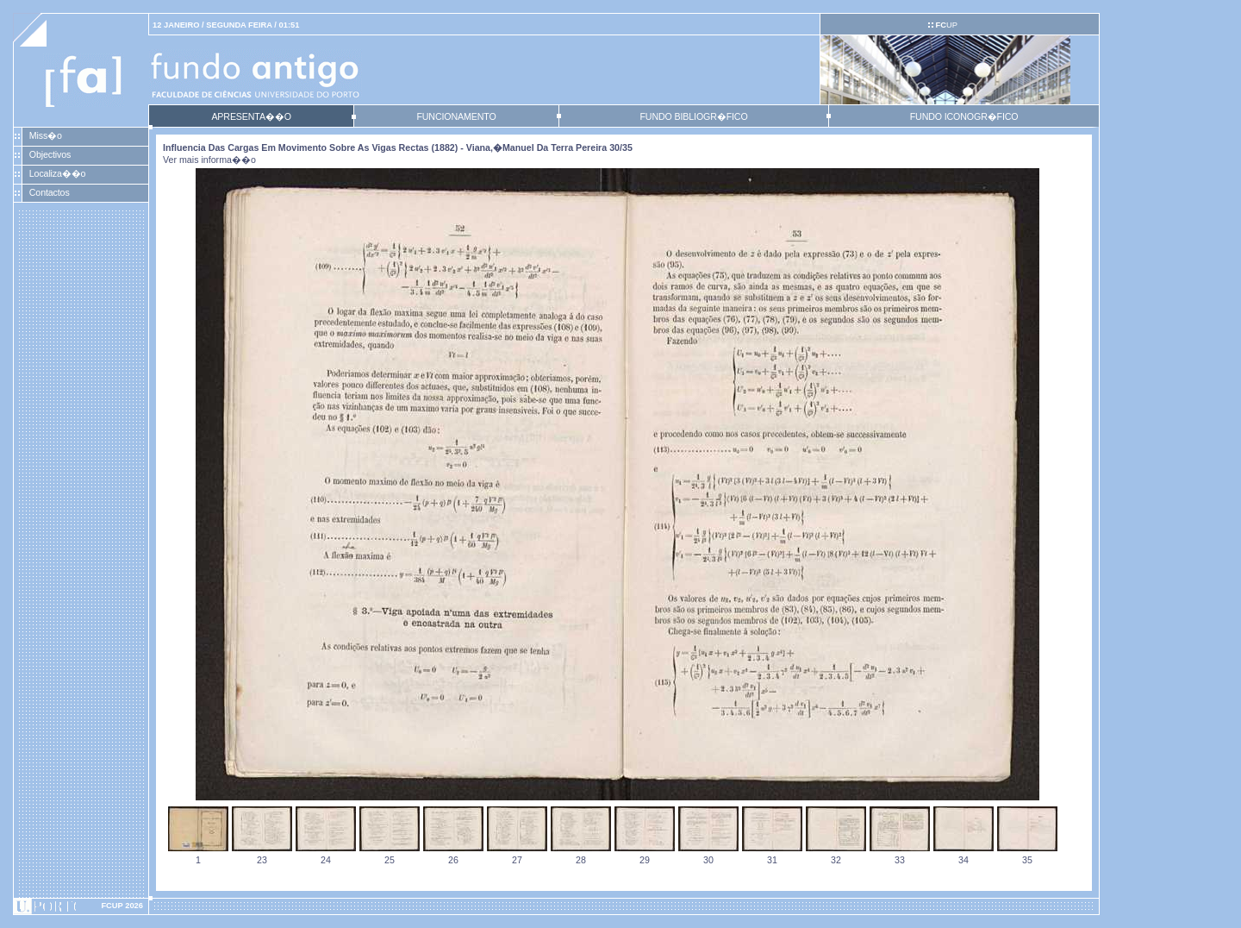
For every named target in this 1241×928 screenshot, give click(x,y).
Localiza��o (57, 173)
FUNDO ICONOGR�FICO (964, 116)
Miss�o (45, 135)
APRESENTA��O (250, 116)
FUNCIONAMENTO (456, 116)
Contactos (49, 192)
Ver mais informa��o (209, 159)
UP (946, 25)
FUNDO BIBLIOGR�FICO (693, 116)
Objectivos (50, 154)
